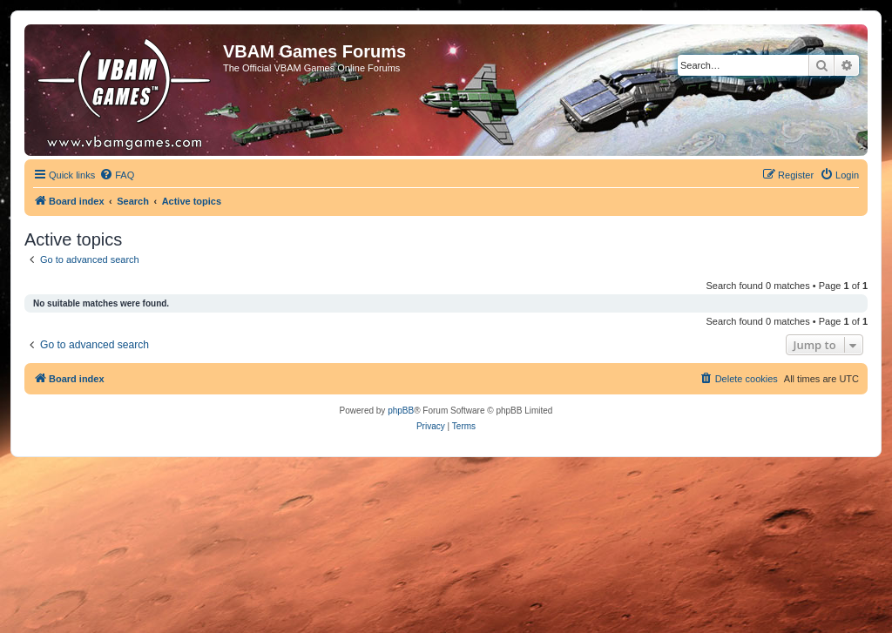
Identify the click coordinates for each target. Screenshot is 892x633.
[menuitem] (116, 175)
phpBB (401, 410)
